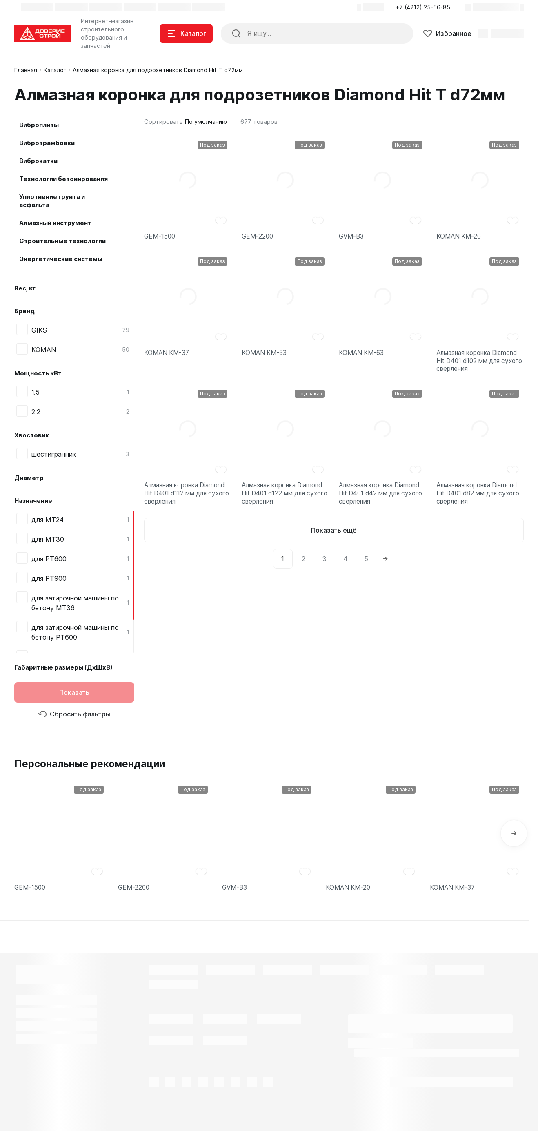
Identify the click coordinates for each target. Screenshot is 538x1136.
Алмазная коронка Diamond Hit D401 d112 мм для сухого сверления (187, 503)
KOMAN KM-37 (168, 355)
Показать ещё (334, 542)
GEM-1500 (160, 237)
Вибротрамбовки (47, 143)
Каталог (55, 70)
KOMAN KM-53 (266, 355)
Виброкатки (38, 161)
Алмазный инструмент (55, 223)
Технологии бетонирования (63, 179)
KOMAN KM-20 (460, 237)
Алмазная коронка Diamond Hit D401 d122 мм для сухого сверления (285, 503)
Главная (25, 70)
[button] (425, 7)
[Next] (385, 570)
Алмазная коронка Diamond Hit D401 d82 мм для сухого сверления (480, 503)
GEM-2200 (258, 237)
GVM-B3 (352, 237)
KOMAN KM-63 (363, 355)
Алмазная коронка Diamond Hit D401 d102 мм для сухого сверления (480, 365)
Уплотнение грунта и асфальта (52, 201)
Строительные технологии (62, 241)
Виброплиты (39, 125)
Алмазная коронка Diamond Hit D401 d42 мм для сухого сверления (382, 503)
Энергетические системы (60, 259)
